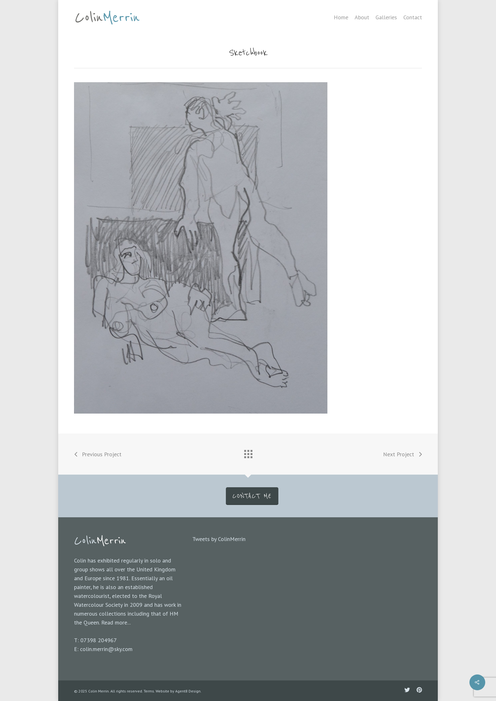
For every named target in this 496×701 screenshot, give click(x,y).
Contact (412, 17)
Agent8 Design (188, 691)
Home (341, 17)
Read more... (116, 622)
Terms (149, 691)
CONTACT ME (252, 496)
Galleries (386, 17)
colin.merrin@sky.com (106, 649)
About (362, 17)
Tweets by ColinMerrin (218, 539)
